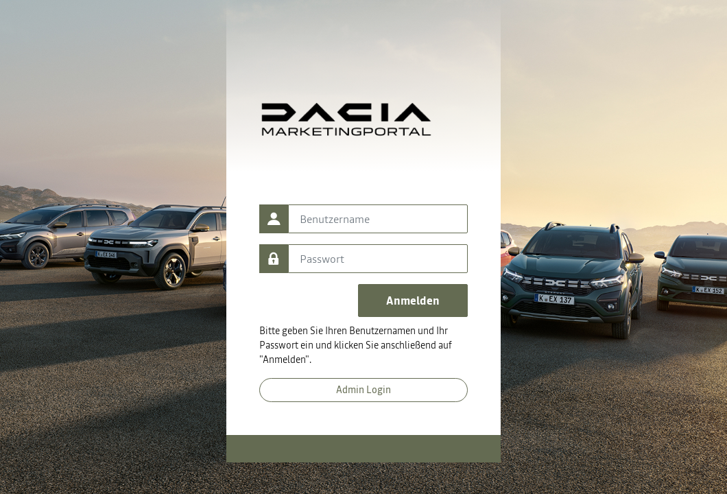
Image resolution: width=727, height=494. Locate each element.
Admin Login (363, 390)
